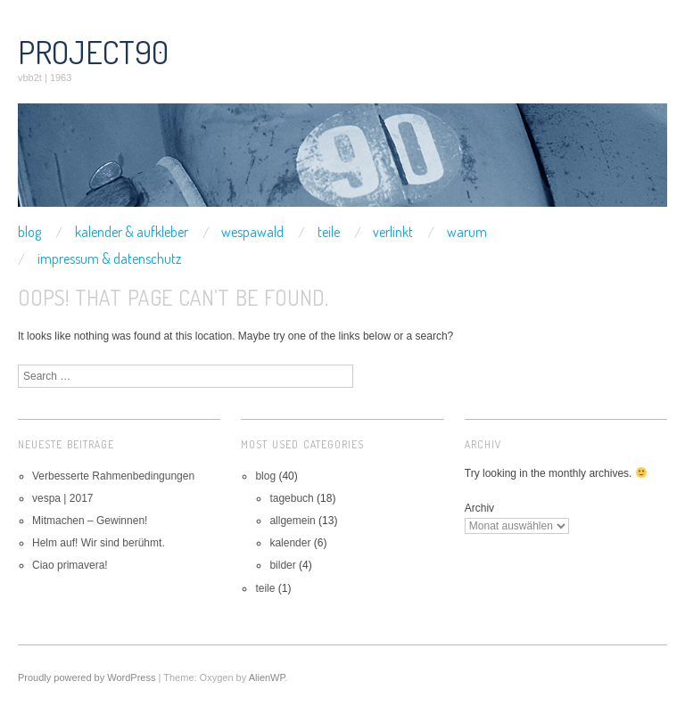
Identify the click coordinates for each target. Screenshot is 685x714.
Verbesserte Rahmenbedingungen (113, 476)
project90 (93, 51)
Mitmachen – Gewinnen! (89, 520)
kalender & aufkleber (131, 232)
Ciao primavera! (70, 565)
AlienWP (267, 677)
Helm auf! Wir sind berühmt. (98, 543)
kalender (289, 543)
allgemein (292, 520)
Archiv (479, 508)
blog (29, 232)
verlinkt (393, 232)
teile (329, 232)
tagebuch (291, 498)
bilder (282, 565)
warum (467, 232)
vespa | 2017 (63, 498)
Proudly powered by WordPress (86, 677)
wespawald (252, 232)
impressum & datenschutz (109, 258)
